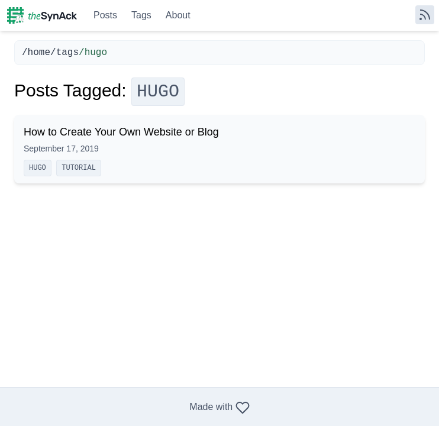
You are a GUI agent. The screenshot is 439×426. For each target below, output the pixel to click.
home (39, 52)
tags (67, 52)
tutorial (79, 168)
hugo (37, 168)
